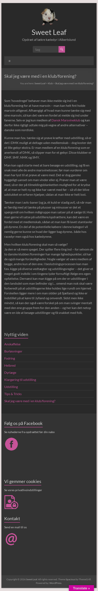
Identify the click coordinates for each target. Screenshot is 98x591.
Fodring (9, 358)
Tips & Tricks (13, 394)
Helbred (10, 365)
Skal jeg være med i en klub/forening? (29, 401)
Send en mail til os (15, 527)
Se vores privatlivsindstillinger (23, 490)
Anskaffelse (12, 344)
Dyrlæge (10, 372)
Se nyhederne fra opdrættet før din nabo (29, 432)
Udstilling (11, 387)
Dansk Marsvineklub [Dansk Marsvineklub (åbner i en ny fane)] (65, 120)
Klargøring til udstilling (20, 379)
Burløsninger (13, 351)
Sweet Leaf (49, 32)
